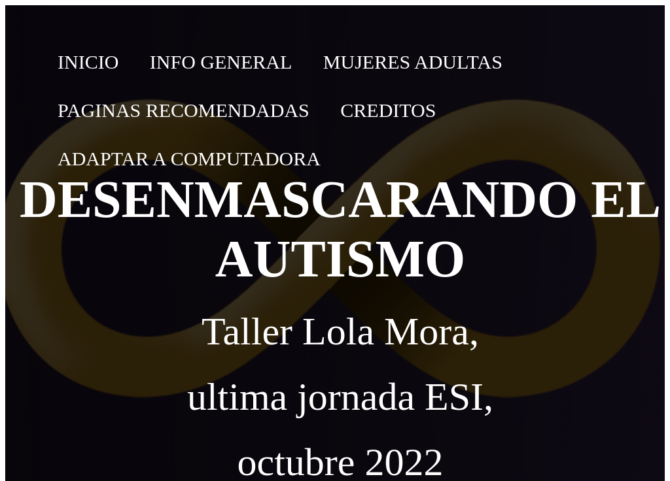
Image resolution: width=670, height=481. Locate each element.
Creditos (388, 110)
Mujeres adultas (412, 62)
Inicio (88, 62)
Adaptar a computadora (189, 158)
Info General (221, 62)
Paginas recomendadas (183, 110)
